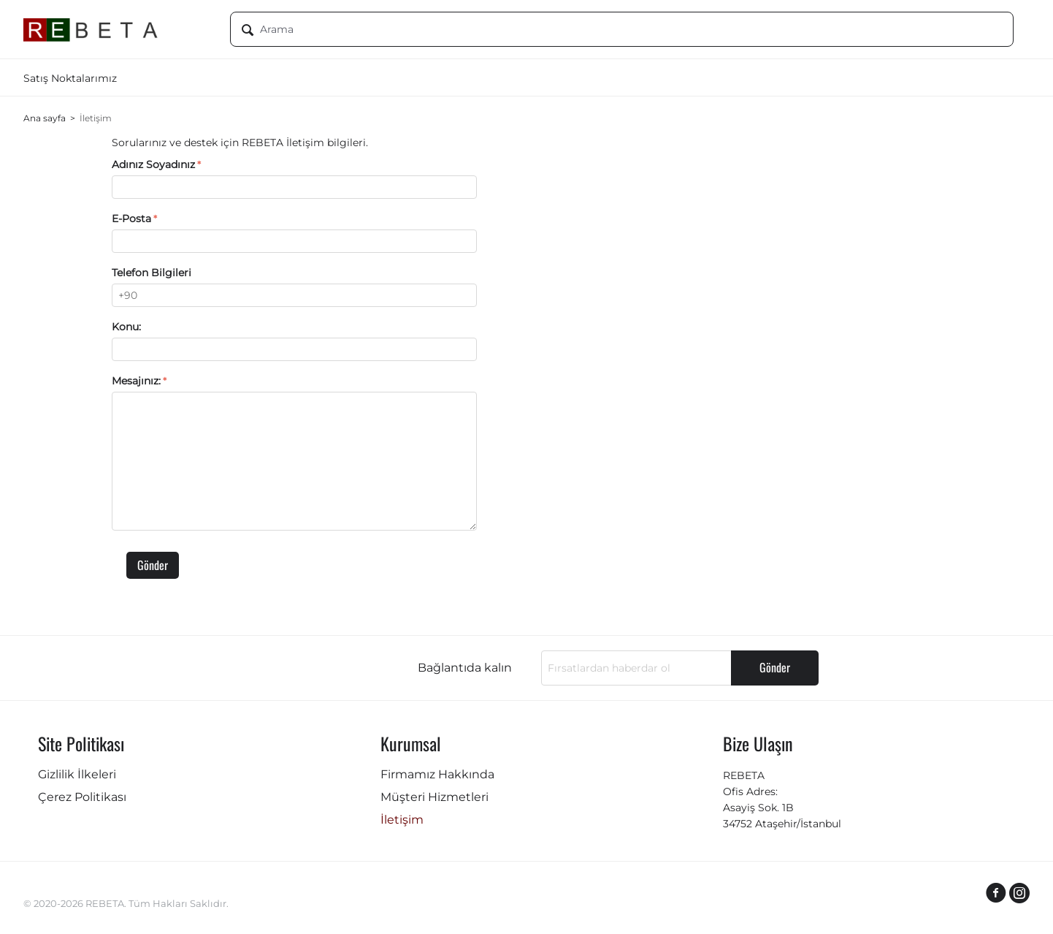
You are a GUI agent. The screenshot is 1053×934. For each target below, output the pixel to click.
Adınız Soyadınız (153, 164)
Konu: (126, 326)
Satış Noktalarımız (70, 78)
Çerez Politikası (82, 797)
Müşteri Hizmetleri (434, 797)
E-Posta (131, 218)
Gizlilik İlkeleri (77, 774)
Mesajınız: (136, 380)
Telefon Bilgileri (151, 272)
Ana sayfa (44, 118)
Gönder (152, 565)
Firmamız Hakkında (437, 774)
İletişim (402, 820)
